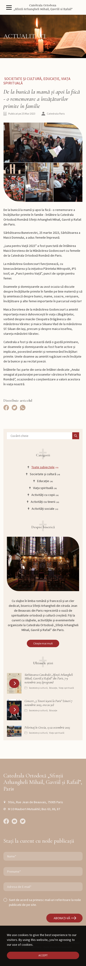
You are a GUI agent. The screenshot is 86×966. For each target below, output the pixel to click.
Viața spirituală (66, 687)
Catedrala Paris (56, 113)
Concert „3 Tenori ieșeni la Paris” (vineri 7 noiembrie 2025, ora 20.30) (48, 703)
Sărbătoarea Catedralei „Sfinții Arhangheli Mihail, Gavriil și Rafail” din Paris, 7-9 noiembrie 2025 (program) (49, 678)
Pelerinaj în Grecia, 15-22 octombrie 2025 (47, 727)
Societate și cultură (23, 78)
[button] (14, 683)
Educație (51, 78)
